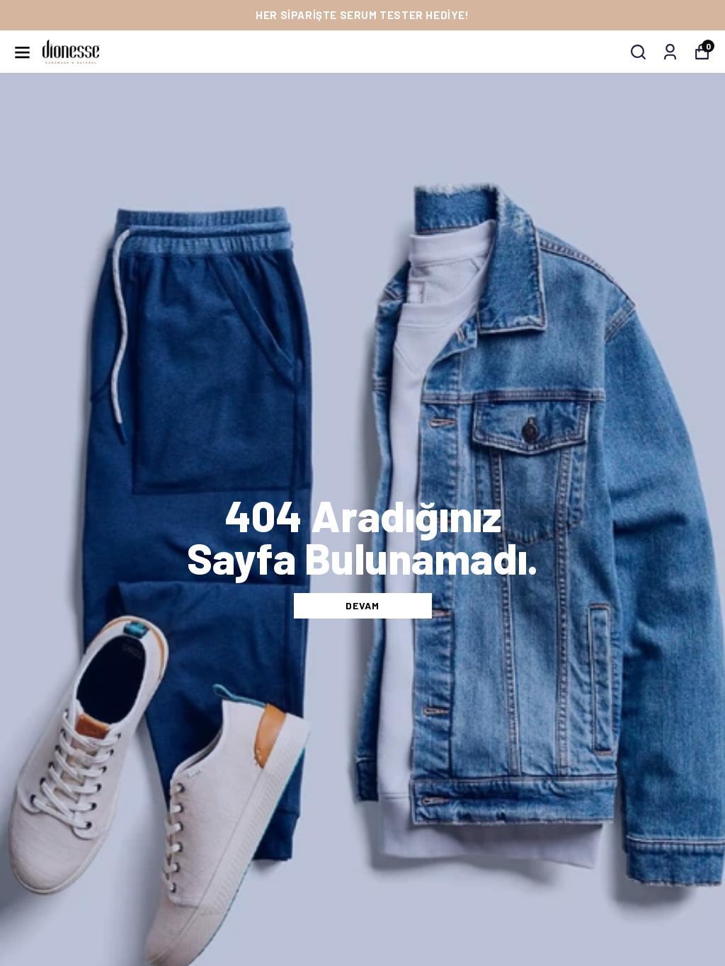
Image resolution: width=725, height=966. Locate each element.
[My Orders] (670, 52)
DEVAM (362, 605)
